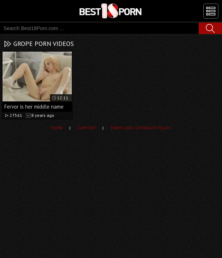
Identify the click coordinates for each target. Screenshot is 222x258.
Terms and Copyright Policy (140, 127)
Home (57, 127)
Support (86, 127)
